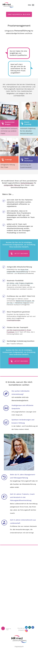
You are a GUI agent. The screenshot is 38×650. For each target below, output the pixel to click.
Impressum (19, 646)
